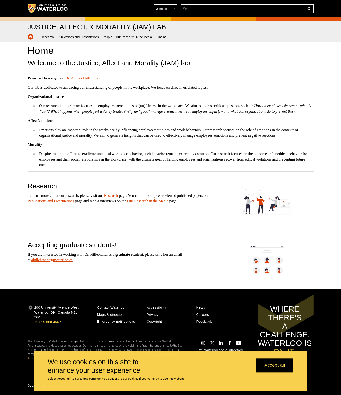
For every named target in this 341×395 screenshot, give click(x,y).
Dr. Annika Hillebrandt (82, 78)
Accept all (275, 365)
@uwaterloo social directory (221, 350)
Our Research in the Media (147, 201)
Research (111, 195)
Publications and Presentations (51, 201)
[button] (274, 9)
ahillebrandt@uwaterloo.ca (51, 260)
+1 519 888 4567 (47, 322)
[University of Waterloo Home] (48, 8)
